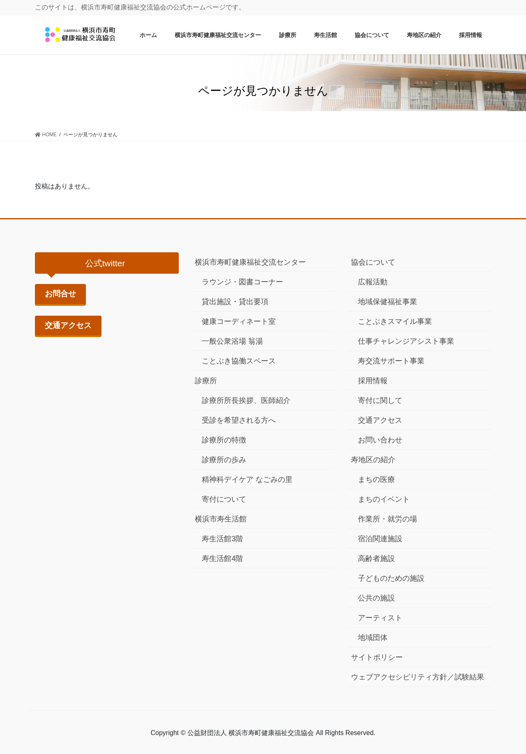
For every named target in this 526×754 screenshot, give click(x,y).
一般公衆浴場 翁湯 (232, 341)
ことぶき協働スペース (239, 361)
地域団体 (373, 637)
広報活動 (373, 282)
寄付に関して (380, 400)
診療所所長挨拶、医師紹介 (246, 400)
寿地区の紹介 (373, 460)
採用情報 (373, 381)
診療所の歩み (224, 460)
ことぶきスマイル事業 (395, 321)
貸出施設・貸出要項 (235, 302)
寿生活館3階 (222, 539)
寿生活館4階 (222, 558)
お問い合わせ (380, 440)
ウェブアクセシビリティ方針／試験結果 (417, 677)
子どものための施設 (391, 578)
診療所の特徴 (224, 440)
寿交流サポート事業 (391, 361)
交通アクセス (68, 325)
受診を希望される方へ (239, 420)
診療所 (206, 381)
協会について (373, 262)
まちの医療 (376, 479)
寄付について (224, 499)
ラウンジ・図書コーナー (242, 282)
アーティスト (380, 618)
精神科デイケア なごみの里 (247, 479)
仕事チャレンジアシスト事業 (406, 341)
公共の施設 (376, 598)
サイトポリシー (377, 657)
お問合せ (60, 293)
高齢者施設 (376, 558)
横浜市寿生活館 (221, 519)
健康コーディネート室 (239, 321)
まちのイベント (384, 499)
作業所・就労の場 (387, 519)
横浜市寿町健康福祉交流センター (250, 262)
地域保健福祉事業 (387, 302)
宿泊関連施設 (380, 539)
